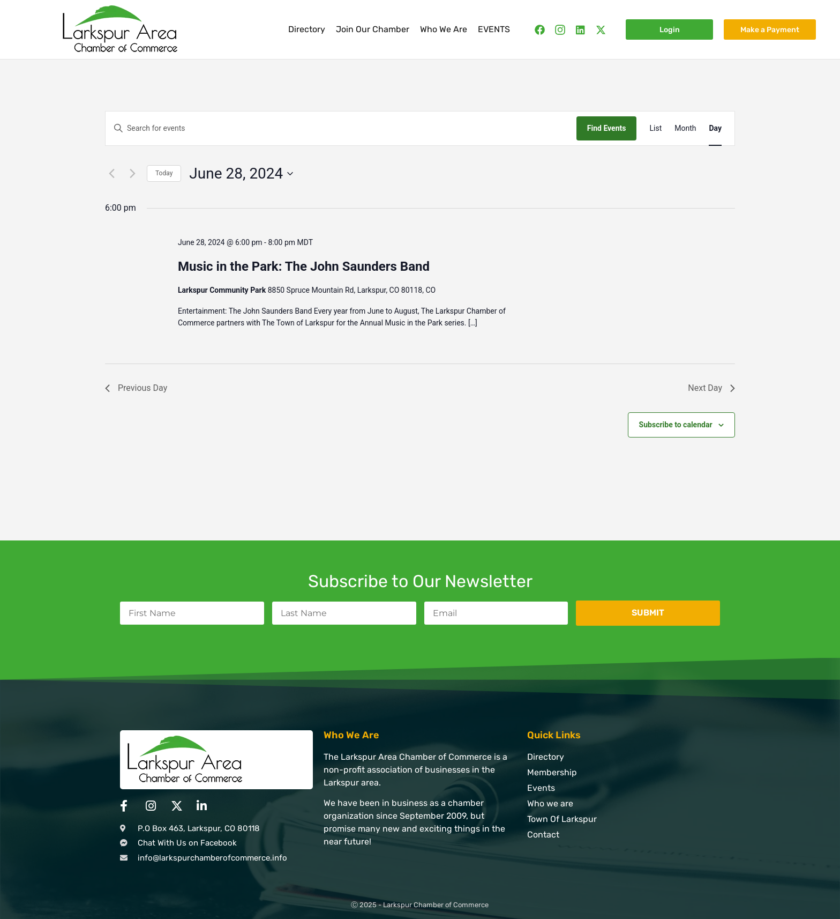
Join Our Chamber (372, 29)
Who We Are (443, 29)
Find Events (606, 128)
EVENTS (494, 29)
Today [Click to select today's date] (163, 173)
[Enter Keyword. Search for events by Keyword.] (341, 128)
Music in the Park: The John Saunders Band (304, 266)
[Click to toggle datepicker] (241, 173)
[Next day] (132, 173)
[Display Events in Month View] (685, 128)
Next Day (711, 388)
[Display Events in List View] (655, 128)
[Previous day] (111, 173)
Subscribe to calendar (675, 424)
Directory (306, 29)
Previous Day (136, 388)
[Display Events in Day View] (715, 128)
